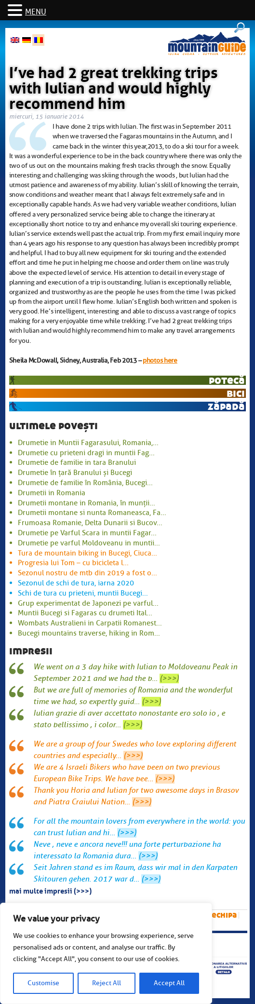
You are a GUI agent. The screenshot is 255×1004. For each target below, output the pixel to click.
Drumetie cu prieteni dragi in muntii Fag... (86, 453)
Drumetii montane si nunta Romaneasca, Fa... (92, 512)
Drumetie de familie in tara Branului (77, 462)
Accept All (169, 983)
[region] (106, 953)
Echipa (224, 915)
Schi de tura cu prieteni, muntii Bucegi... (83, 593)
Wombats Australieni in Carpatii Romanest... (90, 623)
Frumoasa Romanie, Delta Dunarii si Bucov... (90, 523)
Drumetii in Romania (51, 493)
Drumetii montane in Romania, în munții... (86, 503)
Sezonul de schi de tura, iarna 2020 (76, 583)
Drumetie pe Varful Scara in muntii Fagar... (87, 533)
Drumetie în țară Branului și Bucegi (75, 472)
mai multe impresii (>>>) (50, 890)
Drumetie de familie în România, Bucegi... (85, 483)
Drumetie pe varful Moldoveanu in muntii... (89, 543)
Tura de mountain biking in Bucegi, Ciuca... (87, 553)
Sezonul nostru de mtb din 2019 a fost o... (87, 573)
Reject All (106, 983)
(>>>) (169, 678)
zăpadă (226, 406)
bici (236, 393)
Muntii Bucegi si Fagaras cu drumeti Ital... (85, 613)
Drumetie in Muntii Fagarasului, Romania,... (88, 443)
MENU (35, 12)
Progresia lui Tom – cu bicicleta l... (73, 563)
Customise (43, 983)
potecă (227, 380)
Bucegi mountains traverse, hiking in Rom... (89, 633)
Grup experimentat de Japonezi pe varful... (88, 603)
